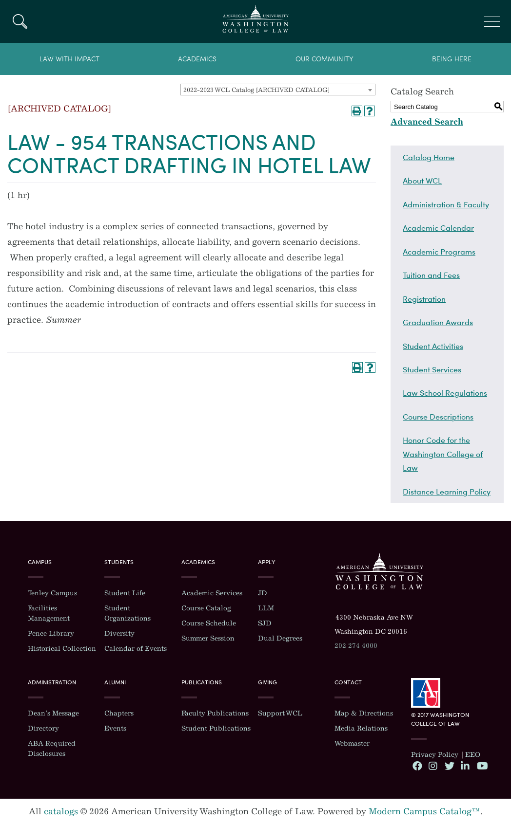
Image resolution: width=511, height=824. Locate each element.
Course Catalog (206, 608)
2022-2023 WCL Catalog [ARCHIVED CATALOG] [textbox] (256, 89)
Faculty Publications (215, 713)
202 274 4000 (355, 645)
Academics (197, 59)
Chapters (119, 713)
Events (115, 728)
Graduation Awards (438, 322)
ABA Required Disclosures (52, 748)
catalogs (61, 811)
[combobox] (277, 89)
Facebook (417, 765)
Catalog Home (428, 157)
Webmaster (352, 743)
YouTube (481, 765)
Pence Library (51, 633)
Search (19, 21)
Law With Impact (69, 59)
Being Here (452, 59)
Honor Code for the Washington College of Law (443, 454)
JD (262, 593)
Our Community (324, 59)
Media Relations (361, 728)
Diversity (119, 633)
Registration (424, 299)
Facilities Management (49, 613)
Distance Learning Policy (447, 491)
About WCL (422, 180)
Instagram (433, 765)
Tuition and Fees (431, 275)
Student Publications (216, 728)
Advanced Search (427, 121)
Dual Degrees (280, 638)
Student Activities (433, 346)
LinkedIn (465, 765)
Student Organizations (127, 613)
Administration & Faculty (446, 204)
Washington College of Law (379, 571)
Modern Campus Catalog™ (424, 811)
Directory (43, 728)
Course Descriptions (438, 416)
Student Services (432, 369)
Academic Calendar (438, 228)
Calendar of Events (135, 648)
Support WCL (280, 713)
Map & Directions (363, 713)
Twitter (449, 765)
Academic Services (211, 593)
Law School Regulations (445, 393)
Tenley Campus (52, 593)
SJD (265, 623)
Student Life (124, 593)
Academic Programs (439, 251)
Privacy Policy (434, 755)
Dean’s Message (53, 713)
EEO (472, 755)
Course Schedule (208, 623)
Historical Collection (62, 648)
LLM (266, 608)
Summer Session (208, 638)
